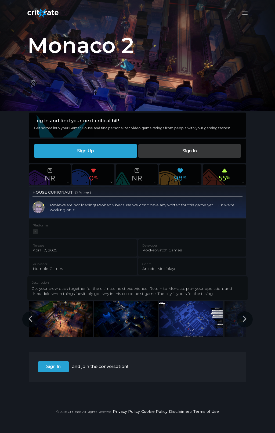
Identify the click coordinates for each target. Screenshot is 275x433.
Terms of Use (206, 411)
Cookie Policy (154, 411)
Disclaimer (179, 411)
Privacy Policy (126, 411)
